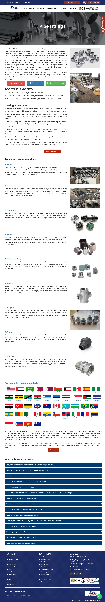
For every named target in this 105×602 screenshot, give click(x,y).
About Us (31, 8)
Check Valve (45, 567)
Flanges (10, 562)
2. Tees (8, 186)
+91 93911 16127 (29, 2)
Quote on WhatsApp (55, 83)
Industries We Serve (52, 8)
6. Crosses (9, 283)
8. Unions (9, 332)
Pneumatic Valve (46, 577)
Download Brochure (52, 151)
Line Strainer (45, 582)
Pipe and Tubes (13, 567)
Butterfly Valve (45, 559)
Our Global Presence (71, 2)
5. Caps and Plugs (13, 259)
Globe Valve (45, 564)
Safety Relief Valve (47, 569)
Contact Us (73, 8)
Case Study (12, 577)
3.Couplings (10, 210)
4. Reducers (10, 234)
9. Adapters (10, 356)
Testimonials (12, 574)
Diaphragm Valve (46, 572)
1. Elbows (9, 164)
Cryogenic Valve (46, 579)
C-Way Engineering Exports (80, 560)
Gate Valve (44, 562)
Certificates (12, 572)
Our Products (40, 8)
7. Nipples (9, 307)
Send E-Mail (35, 83)
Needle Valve (45, 574)
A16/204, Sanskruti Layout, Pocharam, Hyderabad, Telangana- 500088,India (82, 563)
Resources (64, 8)
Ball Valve (44, 557)
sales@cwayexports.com (14, 2)
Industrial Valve (13, 559)
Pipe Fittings (12, 564)
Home (25, 8)
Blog (9, 579)
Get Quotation (16, 83)
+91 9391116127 (76, 566)
